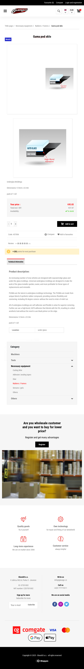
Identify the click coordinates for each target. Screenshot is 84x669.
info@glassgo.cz (60, 580)
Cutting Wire (17, 370)
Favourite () (49, 3)
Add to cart (67, 224)
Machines (15, 354)
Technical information (15, 262)
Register (42, 444)
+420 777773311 (60, 588)
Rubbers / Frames (42, 26)
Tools (13, 360)
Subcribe (31, 605)
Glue (14, 379)
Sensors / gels (18, 388)
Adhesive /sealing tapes (22, 375)
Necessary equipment (24, 26)
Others (15, 392)
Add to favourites (65, 234)
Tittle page (9, 26)
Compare (59, 3)
